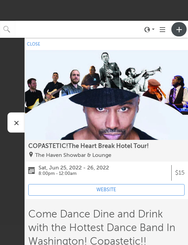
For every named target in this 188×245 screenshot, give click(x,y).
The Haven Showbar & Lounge (73, 155)
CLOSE (33, 44)
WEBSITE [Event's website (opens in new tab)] (106, 189)
